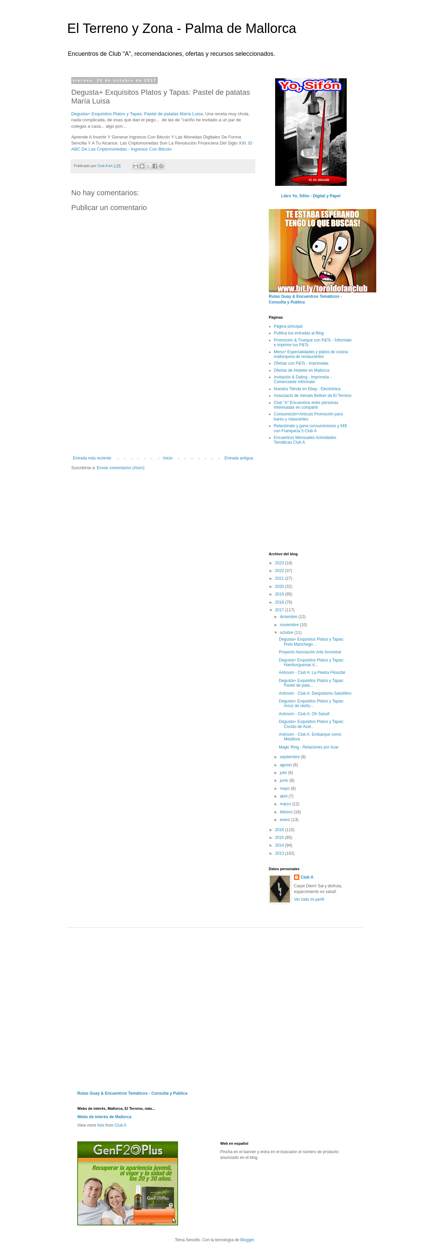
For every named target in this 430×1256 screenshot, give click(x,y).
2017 (280, 610)
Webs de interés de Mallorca (104, 1117)
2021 (280, 578)
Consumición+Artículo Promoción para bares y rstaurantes (308, 416)
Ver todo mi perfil (309, 899)
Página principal (288, 326)
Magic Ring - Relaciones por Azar (309, 747)
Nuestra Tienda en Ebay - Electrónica (307, 389)
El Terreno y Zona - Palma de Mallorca (181, 28)
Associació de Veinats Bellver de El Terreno (312, 395)
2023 (280, 563)
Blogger (247, 1240)
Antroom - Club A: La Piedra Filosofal (312, 672)
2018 (280, 602)
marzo (286, 804)
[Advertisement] (163, 405)
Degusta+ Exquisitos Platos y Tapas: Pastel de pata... (311, 683)
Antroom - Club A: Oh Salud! (304, 714)
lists (100, 1125)
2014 (280, 845)
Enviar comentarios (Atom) (120, 467)
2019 (280, 594)
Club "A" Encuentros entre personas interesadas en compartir (306, 405)
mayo (285, 788)
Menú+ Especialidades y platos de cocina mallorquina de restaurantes (311, 354)
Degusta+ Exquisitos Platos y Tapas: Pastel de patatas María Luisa (137, 113)
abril (284, 796)
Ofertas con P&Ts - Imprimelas (301, 363)
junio (285, 780)
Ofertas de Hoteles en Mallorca (301, 370)
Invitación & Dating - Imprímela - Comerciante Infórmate (302, 379)
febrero (287, 812)
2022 (280, 570)
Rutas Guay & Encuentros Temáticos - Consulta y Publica (132, 1093)
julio (284, 772)
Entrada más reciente (92, 458)
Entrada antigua (238, 458)
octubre (287, 632)
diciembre (289, 616)
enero (285, 819)
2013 (280, 853)
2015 (280, 837)
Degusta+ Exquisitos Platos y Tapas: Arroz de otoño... (311, 703)
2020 (280, 586)
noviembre (290, 624)
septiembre (290, 757)
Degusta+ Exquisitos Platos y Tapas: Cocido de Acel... (311, 724)
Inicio (168, 458)
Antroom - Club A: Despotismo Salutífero (315, 693)
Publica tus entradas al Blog (299, 333)
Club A (307, 877)
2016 (280, 829)
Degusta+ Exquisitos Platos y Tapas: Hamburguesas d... (311, 662)
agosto (286, 765)
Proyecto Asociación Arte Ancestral (310, 652)
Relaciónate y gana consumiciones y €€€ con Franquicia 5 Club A (310, 428)
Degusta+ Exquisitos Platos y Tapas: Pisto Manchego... (311, 641)
